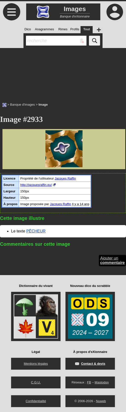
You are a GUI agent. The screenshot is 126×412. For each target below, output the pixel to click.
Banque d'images (22, 104)
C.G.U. (36, 382)
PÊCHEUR (35, 231)
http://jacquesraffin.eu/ (36, 185)
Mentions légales (36, 363)
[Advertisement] (63, 72)
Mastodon (102, 382)
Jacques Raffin (65, 178)
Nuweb (101, 401)
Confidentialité (36, 401)
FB (89, 382)
